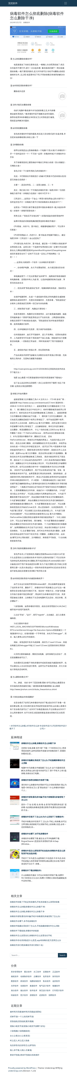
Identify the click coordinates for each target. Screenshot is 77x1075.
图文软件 (28, 971)
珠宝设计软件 (45, 990)
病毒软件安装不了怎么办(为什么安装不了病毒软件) (42, 816)
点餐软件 (37, 976)
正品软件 (56, 971)
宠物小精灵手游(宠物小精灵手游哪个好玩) (27, 1026)
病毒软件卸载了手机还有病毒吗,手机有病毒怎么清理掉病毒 (34, 902)
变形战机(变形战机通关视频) (22, 1021)
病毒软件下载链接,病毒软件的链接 (24, 930)
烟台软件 (24, 990)
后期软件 (47, 971)
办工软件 (37, 971)
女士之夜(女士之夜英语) (20, 1035)
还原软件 (43, 995)
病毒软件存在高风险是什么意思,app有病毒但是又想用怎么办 (35, 940)
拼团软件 (33, 995)
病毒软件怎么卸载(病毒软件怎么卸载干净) (27, 906)
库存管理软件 (16, 971)
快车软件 (56, 976)
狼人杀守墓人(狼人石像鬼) (21, 1050)
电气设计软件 (45, 985)
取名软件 (47, 981)
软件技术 (33, 990)
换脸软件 (33, 985)
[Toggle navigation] (65, 3)
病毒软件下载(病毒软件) (31, 870)
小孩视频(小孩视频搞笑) (20, 1031)
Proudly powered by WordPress (22, 1068)
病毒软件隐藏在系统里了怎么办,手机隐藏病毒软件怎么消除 (34, 926)
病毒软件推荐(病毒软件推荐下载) (35, 780)
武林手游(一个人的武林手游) (22, 1016)
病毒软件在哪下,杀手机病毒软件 (34, 833)
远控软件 (56, 981)
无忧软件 (13, 3)
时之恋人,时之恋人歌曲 (19, 1040)
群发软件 (24, 981)
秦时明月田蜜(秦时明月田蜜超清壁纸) (25, 1011)
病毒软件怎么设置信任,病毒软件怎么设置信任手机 (31, 935)
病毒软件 (26, 22)
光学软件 (14, 985)
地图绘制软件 (35, 981)
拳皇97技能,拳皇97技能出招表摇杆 (24, 1055)
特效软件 (14, 995)
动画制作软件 (26, 976)
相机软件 (14, 976)
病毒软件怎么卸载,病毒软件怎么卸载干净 (38, 743)
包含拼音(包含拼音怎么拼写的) (23, 1045)
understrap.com (15, 1071)
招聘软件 (52, 995)
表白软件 (14, 990)
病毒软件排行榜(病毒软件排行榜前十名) (26, 945)
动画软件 (24, 985)
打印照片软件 (58, 990)
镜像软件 (56, 985)
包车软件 (47, 976)
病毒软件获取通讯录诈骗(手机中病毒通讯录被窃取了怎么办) (35, 916)
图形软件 (14, 981)
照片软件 (24, 995)
